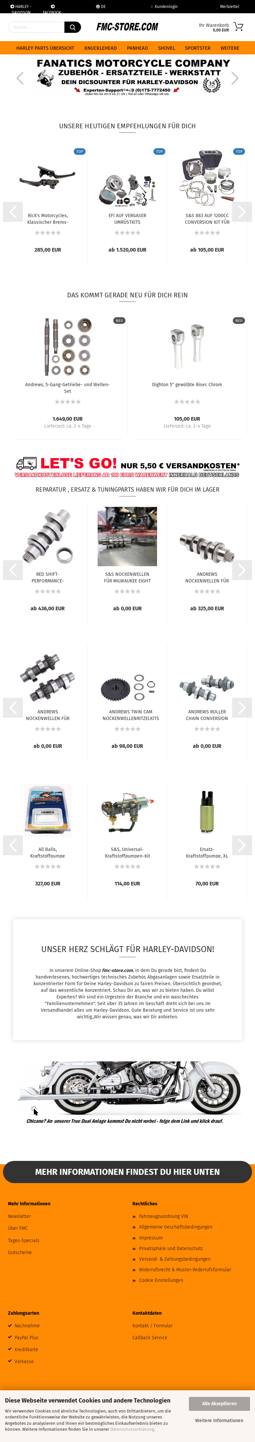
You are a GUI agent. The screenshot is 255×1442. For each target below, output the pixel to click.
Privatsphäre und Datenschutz (171, 1248)
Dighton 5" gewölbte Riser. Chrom (187, 385)
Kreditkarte (26, 1349)
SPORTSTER (198, 48)
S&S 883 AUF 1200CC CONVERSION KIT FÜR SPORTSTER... (207, 218)
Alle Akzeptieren (219, 1404)
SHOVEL (166, 48)
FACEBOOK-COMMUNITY (53, 9)
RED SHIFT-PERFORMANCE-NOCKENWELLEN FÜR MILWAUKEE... (47, 577)
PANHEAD (137, 48)
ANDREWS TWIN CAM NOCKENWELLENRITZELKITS (131, 714)
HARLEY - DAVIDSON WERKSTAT (21, 8)
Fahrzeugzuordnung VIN (163, 1216)
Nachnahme (27, 1326)
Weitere (229, 48)
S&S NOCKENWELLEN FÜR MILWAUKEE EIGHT (127, 577)
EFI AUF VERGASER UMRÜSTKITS (127, 218)
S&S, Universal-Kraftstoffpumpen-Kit (127, 852)
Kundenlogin (164, 6)
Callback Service (149, 1338)
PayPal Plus (27, 1338)
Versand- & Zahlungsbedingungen (175, 1259)
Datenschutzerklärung (132, 1429)
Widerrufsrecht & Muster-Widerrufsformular (185, 1270)
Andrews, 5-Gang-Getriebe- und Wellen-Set (67, 387)
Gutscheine (20, 1252)
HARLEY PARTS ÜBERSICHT (45, 48)
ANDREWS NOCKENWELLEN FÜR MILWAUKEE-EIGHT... (207, 577)
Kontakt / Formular (152, 1326)
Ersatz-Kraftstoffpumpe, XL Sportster (207, 852)
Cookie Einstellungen (161, 1280)
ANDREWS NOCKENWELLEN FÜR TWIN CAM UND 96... (47, 714)
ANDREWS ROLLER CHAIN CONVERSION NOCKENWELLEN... (207, 714)
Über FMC (18, 1228)
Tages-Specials (24, 1240)
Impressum (151, 1238)
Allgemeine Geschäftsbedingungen (175, 1227)
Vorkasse (24, 1361)
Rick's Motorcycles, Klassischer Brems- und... (47, 218)
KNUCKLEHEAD (100, 48)
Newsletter (19, 1216)
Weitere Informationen (219, 1420)
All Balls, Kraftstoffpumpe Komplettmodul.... (48, 852)
